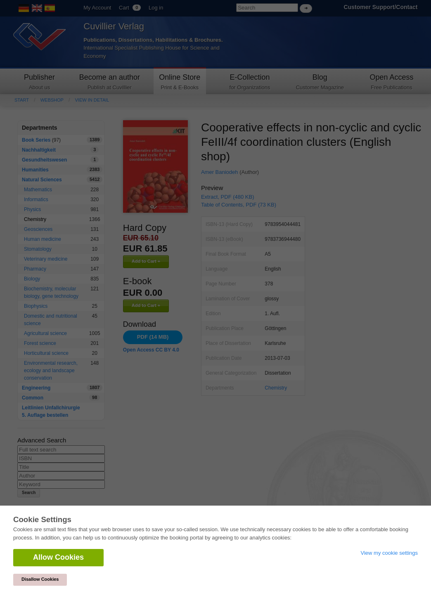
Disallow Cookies (40, 579)
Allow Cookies (58, 557)
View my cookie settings (389, 553)
